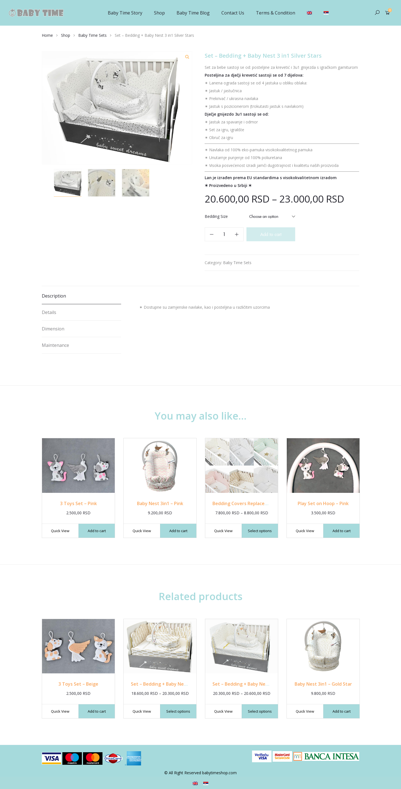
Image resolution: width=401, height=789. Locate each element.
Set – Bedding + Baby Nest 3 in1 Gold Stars (258, 684)
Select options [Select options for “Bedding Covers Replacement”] (260, 530)
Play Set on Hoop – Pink (323, 503)
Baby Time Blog (193, 13)
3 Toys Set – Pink (78, 503)
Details (49, 312)
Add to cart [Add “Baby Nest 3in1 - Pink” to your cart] (178, 530)
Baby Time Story (125, 13)
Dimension (53, 329)
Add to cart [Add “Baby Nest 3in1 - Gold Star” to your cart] (341, 711)
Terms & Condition (275, 13)
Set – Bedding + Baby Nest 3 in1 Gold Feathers (181, 684)
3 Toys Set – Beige (78, 684)
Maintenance (55, 345)
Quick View (60, 530)
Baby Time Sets (92, 35)
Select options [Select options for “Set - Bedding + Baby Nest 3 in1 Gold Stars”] (260, 711)
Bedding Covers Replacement (244, 503)
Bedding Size (216, 216)
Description (54, 296)
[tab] (81, 296)
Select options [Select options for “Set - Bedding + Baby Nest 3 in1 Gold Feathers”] (178, 711)
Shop (159, 13)
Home (47, 35)
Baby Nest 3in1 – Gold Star (323, 684)
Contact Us (232, 13)
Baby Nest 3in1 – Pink (160, 503)
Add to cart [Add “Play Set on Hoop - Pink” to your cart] (341, 530)
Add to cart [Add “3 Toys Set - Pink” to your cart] (97, 530)
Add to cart (271, 234)
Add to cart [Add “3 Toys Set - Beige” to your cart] (97, 711)
